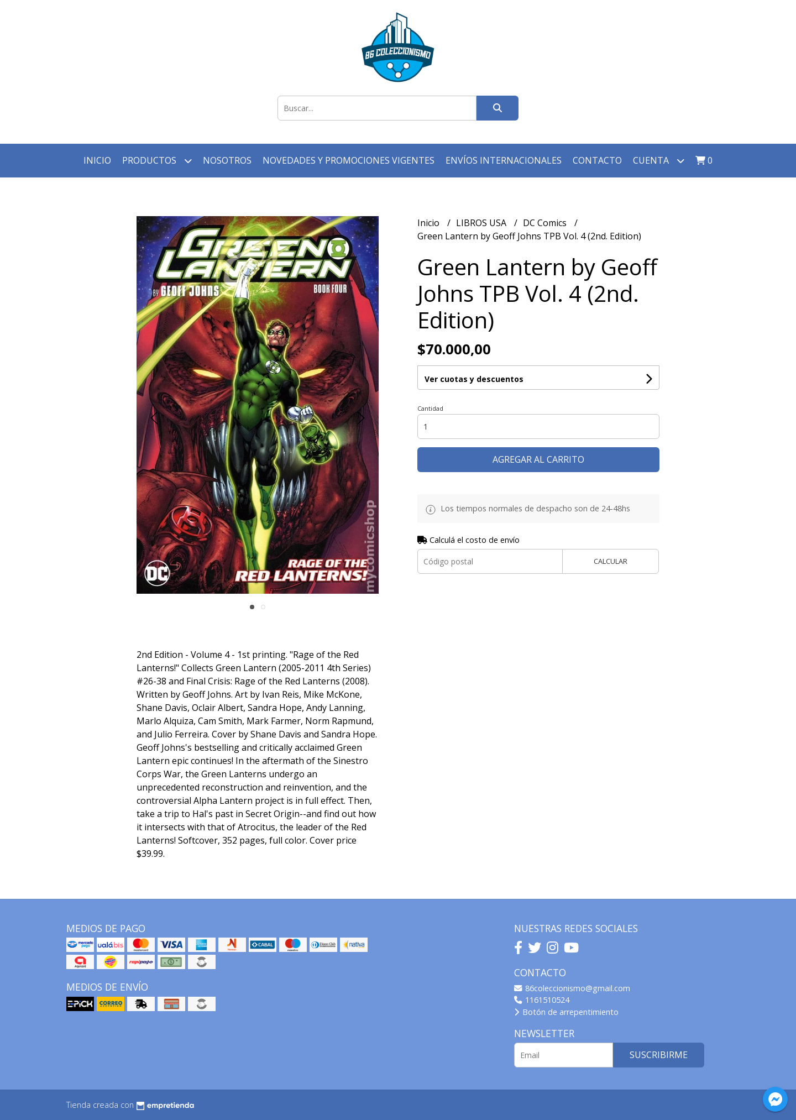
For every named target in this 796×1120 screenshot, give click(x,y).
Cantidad (430, 408)
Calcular (610, 561)
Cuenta (658, 160)
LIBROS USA (482, 223)
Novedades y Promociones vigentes (348, 160)
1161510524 (541, 1000)
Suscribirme (659, 1055)
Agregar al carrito (538, 459)
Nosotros (227, 160)
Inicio (97, 160)
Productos (157, 160)
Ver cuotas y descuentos (474, 379)
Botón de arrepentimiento (566, 1012)
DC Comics (546, 223)
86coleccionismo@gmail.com (572, 988)
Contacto (597, 160)
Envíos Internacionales (504, 160)
